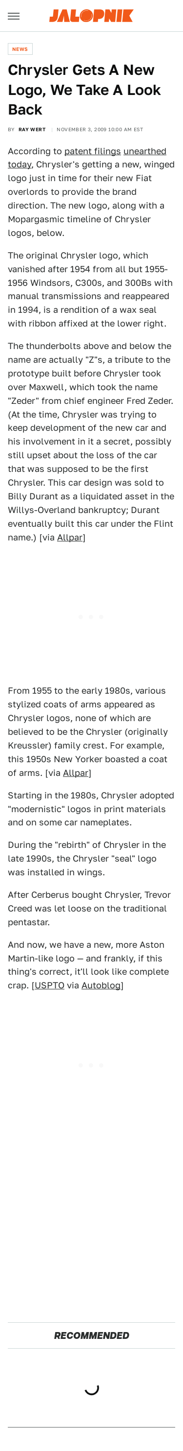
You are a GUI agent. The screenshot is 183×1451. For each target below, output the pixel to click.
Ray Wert (32, 129)
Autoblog (101, 985)
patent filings (92, 151)
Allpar (69, 537)
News (20, 49)
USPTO (49, 985)
